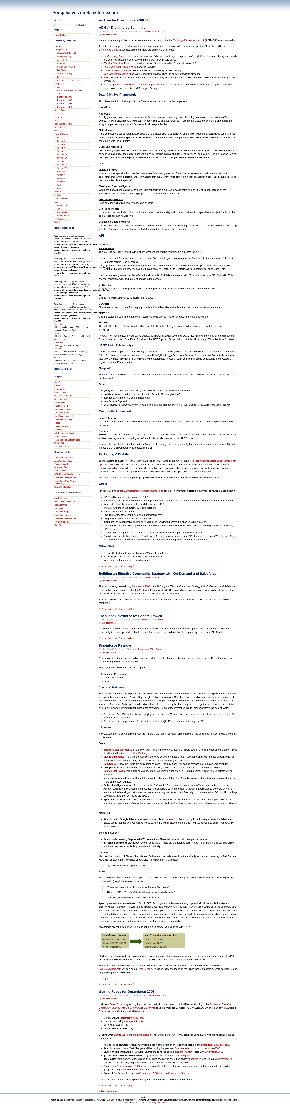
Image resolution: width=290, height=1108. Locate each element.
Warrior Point (59, 443)
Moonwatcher (187, 1051)
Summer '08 (62, 165)
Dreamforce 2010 (64, 107)
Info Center (62, 70)
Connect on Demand (179, 1073)
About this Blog (60, 35)
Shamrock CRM (61, 426)
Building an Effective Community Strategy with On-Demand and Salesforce (158, 573)
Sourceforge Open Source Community (65, 482)
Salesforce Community (63, 515)
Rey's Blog (58, 342)
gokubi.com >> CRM (63, 396)
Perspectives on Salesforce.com (85, 12)
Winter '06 (61, 172)
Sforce (57, 423)
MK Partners (59, 403)
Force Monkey (60, 389)
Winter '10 (61, 185)
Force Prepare (60, 392)
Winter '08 (61, 178)
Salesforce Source (62, 413)
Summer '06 (62, 158)
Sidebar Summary (64, 74)
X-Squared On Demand (64, 447)
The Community (61, 199)
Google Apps (59, 110)
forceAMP (104, 335)
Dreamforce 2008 (64, 104)
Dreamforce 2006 (149, 31)
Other (56, 131)
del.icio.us (196, 1058)
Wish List (58, 222)
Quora (57, 358)
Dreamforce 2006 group (134, 1066)
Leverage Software (133, 1021)
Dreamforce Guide (108, 49)
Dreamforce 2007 (64, 100)
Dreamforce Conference (64, 502)
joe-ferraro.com (60, 399)
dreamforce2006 (211, 1048)
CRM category (181, 1055)
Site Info (57, 195)
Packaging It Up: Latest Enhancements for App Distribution (134, 84)
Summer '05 (62, 155)
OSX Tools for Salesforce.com (67, 474)
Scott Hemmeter (109, 34)
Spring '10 (61, 151)
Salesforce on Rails (62, 409)
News (56, 120)
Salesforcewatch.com (186, 1048)
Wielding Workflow (113, 63)
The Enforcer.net (61, 437)
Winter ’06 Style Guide (63, 487)
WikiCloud (58, 349)
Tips (56, 202)
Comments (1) (125, 609)
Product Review (61, 134)
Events (161, 31)
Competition (59, 84)
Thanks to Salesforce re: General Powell (130, 616)
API (58, 209)
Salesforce (58, 508)
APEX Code (62, 205)
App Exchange (60, 498)
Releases (58, 137)
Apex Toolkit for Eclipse (64, 458)
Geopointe (61, 63)
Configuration (62, 212)
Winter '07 (61, 175)
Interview (58, 117)
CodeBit (57, 382)
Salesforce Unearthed (63, 416)
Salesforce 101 (63, 216)
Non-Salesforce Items (63, 124)
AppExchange (60, 46)
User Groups (59, 525)
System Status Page (63, 522)
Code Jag (58, 324)
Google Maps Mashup (66, 67)
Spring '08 (61, 144)
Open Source (59, 127)
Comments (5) (125, 566)
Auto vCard (62, 60)
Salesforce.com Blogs (63, 420)
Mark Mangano (141, 1034)
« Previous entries (108, 1091)
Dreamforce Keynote (115, 645)
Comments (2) (125, 638)
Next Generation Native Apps (119, 74)
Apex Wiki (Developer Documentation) (63, 462)
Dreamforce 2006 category (215, 1044)
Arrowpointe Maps (64, 57)
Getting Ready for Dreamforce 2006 (126, 991)
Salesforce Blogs (61, 406)
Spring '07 (61, 141)
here (170, 599)
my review (170, 819)
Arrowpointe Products (63, 50)
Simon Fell (58, 430)
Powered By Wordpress (156, 1103)
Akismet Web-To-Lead (66, 53)
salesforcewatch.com (132, 1017)
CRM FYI (58, 386)
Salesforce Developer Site (65, 477)
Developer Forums (62, 467)
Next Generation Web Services (120, 66)
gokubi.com (161, 1055)
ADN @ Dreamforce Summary (122, 27)
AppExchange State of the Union (121, 56)
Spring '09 (61, 148)
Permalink (106, 566)
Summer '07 (62, 161)
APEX (107, 77)
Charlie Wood (121, 1034)
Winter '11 (61, 189)
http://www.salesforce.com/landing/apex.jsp (140, 490)
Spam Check (62, 77)
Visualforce (61, 219)
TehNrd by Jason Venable (65, 433)
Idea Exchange (141, 753)
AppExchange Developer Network (186, 40)
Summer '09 (62, 168)
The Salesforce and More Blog (67, 440)
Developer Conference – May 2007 (69, 92)
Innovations (59, 114)
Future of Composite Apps (117, 70)
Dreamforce (116, 1004)
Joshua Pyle (59, 333)
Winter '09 (61, 182)
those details (145, 969)
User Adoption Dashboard (68, 80)
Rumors (57, 192)
